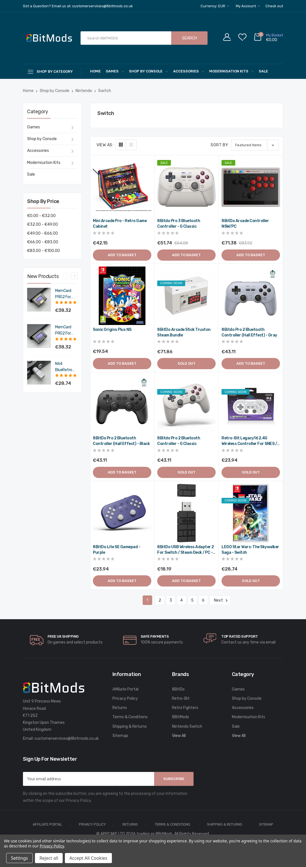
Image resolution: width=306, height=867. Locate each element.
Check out (274, 6)
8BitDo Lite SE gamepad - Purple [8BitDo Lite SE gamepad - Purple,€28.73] (116, 550)
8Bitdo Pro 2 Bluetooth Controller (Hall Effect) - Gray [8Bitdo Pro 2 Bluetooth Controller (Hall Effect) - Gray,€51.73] (249, 332)
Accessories (188, 71)
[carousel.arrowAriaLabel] (36, 640)
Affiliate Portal (125, 689)
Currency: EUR (215, 6)
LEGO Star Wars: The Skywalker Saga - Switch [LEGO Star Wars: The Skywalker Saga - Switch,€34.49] (250, 550)
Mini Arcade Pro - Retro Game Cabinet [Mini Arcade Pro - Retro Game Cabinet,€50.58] (120, 223)
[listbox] (255, 145)
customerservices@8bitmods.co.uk (66, 738)
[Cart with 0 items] (268, 38)
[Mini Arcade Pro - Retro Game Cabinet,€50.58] (122, 187)
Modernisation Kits (231, 71)
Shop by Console (148, 71)
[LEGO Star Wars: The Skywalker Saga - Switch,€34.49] (251, 513)
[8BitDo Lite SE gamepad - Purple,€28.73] (122, 513)
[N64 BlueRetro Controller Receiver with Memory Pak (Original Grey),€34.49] (39, 373)
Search (189, 38)
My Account (248, 6)
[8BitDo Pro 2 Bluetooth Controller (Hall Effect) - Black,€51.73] (122, 404)
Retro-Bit (181, 698)
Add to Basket (122, 255)
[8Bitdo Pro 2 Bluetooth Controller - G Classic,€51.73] (186, 404)
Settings (19, 858)
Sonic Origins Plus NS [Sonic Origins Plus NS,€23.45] (112, 329)
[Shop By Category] (52, 71)
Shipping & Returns (129, 726)
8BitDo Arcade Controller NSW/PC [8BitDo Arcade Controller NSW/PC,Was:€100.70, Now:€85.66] (245, 223)
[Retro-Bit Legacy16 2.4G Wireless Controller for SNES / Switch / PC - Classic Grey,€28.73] (251, 404)
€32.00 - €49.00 (42, 224)
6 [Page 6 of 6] (203, 600)
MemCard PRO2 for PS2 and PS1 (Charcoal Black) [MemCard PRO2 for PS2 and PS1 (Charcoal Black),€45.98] (66, 330)
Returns (119, 707)
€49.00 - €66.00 (42, 233)
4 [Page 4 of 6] (181, 600)
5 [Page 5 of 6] (192, 600)
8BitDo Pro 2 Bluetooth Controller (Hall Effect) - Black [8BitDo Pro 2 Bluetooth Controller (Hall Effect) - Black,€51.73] (121, 441)
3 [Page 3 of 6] (171, 600)
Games (115, 71)
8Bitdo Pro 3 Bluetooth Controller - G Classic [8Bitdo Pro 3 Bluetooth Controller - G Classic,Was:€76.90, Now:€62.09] (178, 223)
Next (220, 600)
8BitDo (178, 689)
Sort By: (220, 145)
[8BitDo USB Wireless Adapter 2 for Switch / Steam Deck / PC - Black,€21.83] (186, 513)
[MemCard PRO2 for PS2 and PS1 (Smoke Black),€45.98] (39, 300)
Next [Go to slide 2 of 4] (74, 275)
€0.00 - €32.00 (41, 215)
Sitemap (120, 735)
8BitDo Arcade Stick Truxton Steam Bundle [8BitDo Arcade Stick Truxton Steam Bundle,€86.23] (184, 332)
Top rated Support (239, 636)
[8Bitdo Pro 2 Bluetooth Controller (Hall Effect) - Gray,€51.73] (251, 296)
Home (95, 71)
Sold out (187, 363)
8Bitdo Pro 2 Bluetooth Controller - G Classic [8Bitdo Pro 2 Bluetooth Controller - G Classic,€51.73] (178, 441)
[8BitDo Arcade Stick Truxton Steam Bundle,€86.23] (186, 296)
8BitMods (180, 717)
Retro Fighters (185, 707)
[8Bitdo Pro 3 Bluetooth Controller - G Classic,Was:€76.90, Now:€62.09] (186, 187)
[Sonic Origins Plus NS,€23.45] (122, 296)
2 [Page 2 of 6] (160, 600)
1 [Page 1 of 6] (147, 600)
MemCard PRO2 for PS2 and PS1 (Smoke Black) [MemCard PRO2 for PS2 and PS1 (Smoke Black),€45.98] (66, 294)
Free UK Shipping (63, 636)
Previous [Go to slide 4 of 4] (66, 275)
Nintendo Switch (187, 726)
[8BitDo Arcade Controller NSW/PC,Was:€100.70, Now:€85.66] (251, 187)
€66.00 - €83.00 (42, 242)
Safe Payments (155, 636)
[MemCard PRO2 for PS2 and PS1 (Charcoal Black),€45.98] (39, 336)
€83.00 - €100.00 (43, 250)
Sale (263, 71)
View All (179, 735)
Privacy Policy (125, 698)
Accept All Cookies (88, 858)
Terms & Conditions (130, 717)
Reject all (48, 858)
